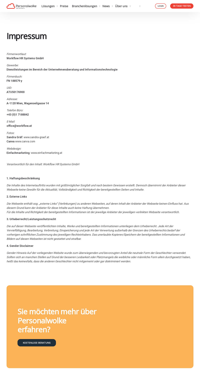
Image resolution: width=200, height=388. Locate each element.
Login (161, 6)
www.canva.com (25, 141)
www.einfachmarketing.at (47, 152)
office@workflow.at (19, 125)
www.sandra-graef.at (37, 137)
